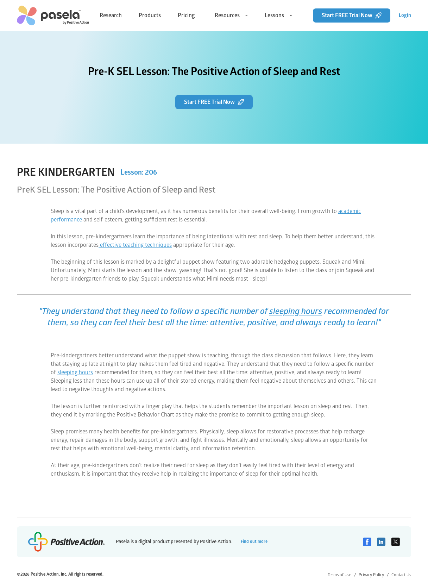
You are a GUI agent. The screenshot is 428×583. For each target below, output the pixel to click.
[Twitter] (395, 542)
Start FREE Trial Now (352, 15)
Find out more (254, 541)
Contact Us (401, 575)
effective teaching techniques (135, 245)
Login (405, 15)
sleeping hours (295, 311)
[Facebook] (367, 542)
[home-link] (53, 15)
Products (150, 15)
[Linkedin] (381, 542)
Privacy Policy (374, 575)
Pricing (186, 15)
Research (111, 15)
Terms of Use (342, 575)
